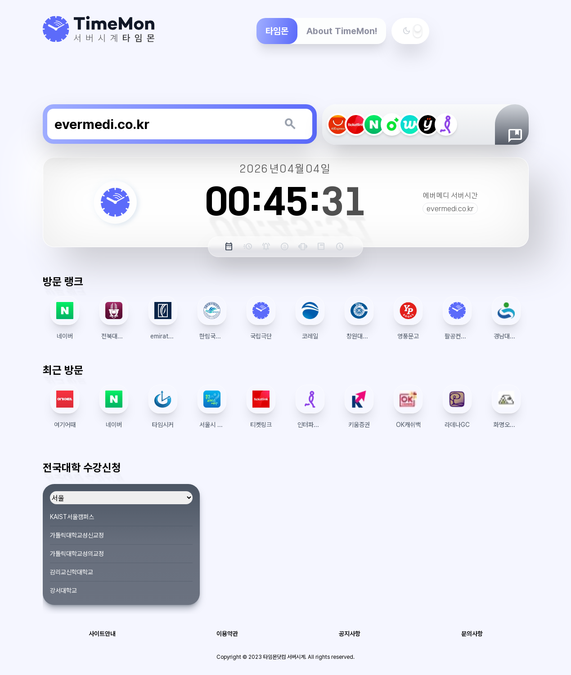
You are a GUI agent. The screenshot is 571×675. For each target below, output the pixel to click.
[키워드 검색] (290, 124)
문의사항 (472, 633)
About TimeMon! (341, 31)
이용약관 (227, 633)
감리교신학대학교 (71, 572)
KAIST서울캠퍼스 (72, 516)
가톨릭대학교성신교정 (77, 535)
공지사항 (349, 633)
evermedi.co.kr (450, 208)
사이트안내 (102, 633)
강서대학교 (63, 590)
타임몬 (276, 31)
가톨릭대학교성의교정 (77, 553)
